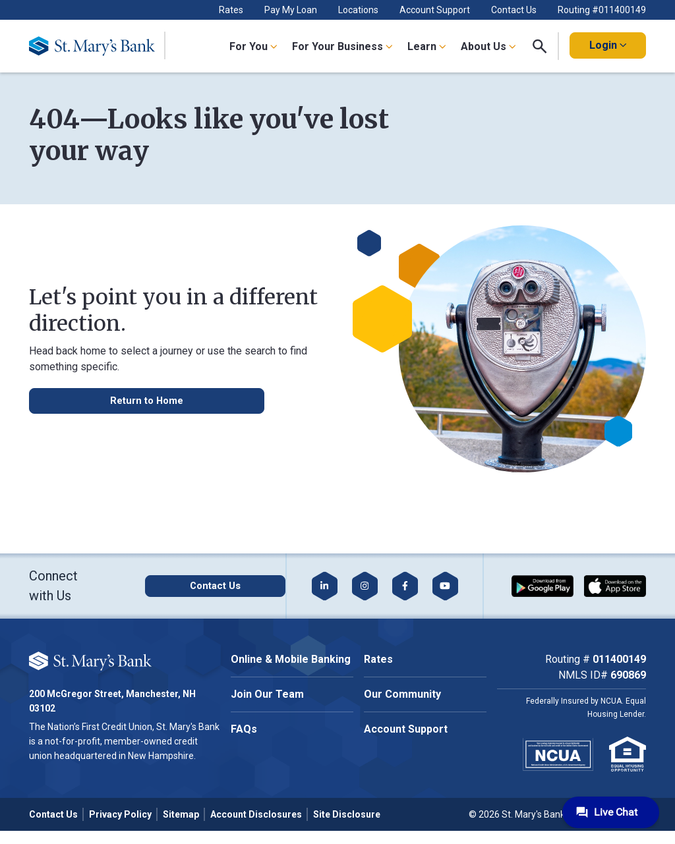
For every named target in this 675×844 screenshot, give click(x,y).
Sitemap (181, 814)
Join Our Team (267, 694)
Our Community (402, 694)
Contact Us (514, 10)
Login (607, 45)
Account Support (434, 10)
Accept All (147, 709)
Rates (231, 10)
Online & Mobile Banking (291, 659)
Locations (358, 10)
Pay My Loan (290, 10)
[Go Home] (97, 46)
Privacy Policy (120, 814)
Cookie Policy (149, 668)
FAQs (244, 729)
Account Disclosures (256, 814)
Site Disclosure (346, 814)
